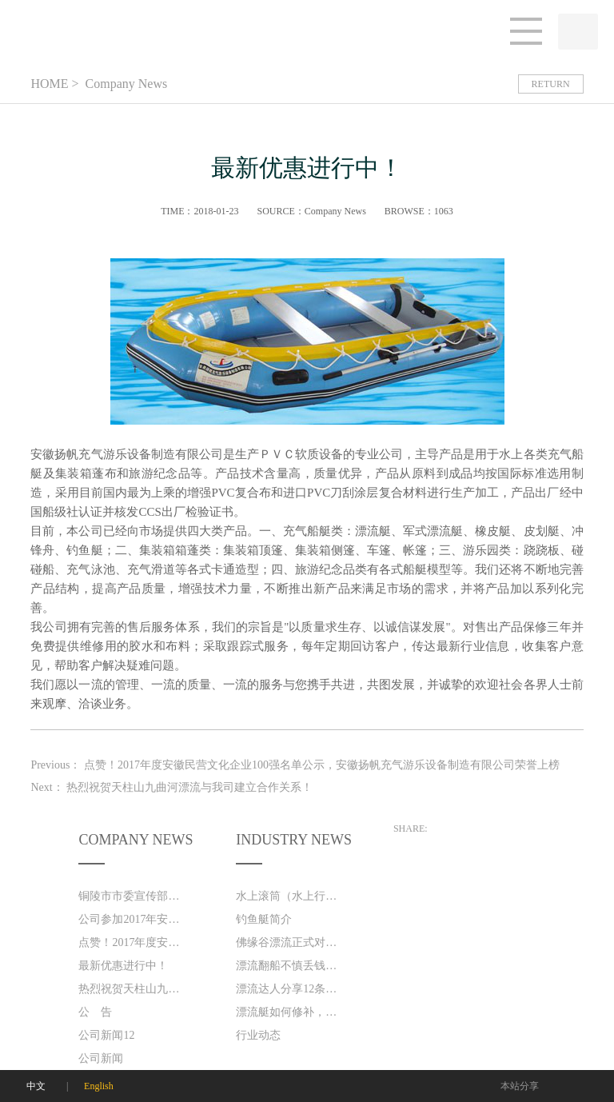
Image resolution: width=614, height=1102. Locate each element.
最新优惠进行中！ (123, 966)
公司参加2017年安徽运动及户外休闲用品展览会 (133, 919)
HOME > (54, 83)
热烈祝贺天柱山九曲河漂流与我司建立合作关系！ (133, 989)
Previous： (295, 765)
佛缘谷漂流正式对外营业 (290, 942)
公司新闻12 (106, 1035)
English (99, 1086)
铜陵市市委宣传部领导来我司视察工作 (133, 896)
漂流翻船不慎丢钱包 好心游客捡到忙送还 (290, 966)
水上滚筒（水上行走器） (290, 896)
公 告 (95, 1012)
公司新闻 (100, 1058)
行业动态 (258, 1035)
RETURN (551, 84)
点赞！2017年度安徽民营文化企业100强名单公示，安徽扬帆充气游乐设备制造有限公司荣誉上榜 (133, 942)
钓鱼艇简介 (264, 919)
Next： (171, 787)
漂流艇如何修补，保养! (290, 1012)
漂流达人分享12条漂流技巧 (290, 989)
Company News (125, 83)
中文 (36, 1086)
